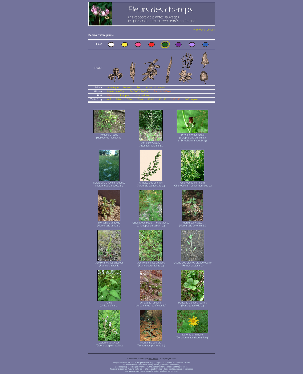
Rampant (125, 95)
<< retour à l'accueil (204, 29)
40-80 (151, 99)
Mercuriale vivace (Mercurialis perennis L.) (192, 223)
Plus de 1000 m (162, 91)
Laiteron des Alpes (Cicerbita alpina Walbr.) (109, 343)
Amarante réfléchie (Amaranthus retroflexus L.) (151, 303)
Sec (139, 87)
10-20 (128, 99)
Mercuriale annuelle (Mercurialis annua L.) (109, 223)
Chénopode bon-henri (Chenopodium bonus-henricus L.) (192, 183)
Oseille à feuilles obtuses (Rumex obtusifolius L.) (151, 263)
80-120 (162, 99)
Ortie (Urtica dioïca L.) (109, 303)
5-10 (118, 99)
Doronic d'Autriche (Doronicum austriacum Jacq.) (192, 335)
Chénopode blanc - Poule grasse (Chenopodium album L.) (151, 223)
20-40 (139, 99)
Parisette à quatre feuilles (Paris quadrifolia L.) (192, 303)
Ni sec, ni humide (155, 87)
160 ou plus (191, 99)
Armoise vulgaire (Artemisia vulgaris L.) (151, 143)
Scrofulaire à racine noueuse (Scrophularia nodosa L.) (109, 183)
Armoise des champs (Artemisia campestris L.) (151, 183)
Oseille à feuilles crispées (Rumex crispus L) (109, 263)
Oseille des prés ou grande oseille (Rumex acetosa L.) (193, 263)
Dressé (111, 95)
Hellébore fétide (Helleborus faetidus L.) (109, 135)
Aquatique (113, 87)
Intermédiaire (142, 95)
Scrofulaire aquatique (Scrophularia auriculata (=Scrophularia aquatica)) (192, 136)
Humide (127, 87)
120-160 (175, 99)
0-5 (109, 99)
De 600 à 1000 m (139, 91)
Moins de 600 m (116, 91)
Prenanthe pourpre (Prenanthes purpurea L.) (151, 343)
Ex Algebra (153, 359)
